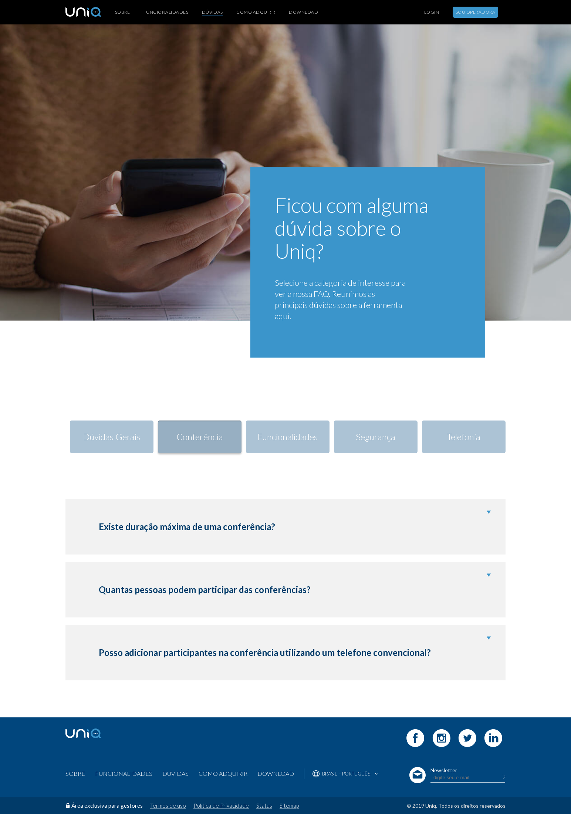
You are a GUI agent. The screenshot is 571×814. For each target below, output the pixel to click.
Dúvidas (212, 12)
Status (264, 805)
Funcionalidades (165, 12)
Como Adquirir (255, 12)
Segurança (375, 436)
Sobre (122, 12)
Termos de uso (168, 805)
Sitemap (289, 805)
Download (303, 12)
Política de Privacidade (221, 805)
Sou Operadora (475, 12)
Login (431, 12)
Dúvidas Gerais (111, 436)
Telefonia (463, 436)
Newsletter (443, 770)
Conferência (199, 436)
